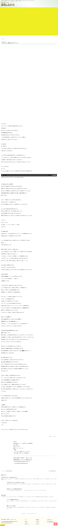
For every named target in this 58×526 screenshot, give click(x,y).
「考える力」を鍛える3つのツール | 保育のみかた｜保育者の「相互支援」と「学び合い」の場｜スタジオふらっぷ (17, 0)
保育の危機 (3, 495)
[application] (29, 175)
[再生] (2, 175)
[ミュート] (52, 175)
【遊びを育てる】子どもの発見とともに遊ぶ (16, 482)
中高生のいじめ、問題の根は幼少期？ (14, 489)
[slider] (54, 175)
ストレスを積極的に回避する (12, 499)
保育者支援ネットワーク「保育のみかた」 (23, 459)
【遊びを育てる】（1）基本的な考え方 (9, 477)
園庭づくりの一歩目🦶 (11, 506)
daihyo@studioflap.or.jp (22, 463)
